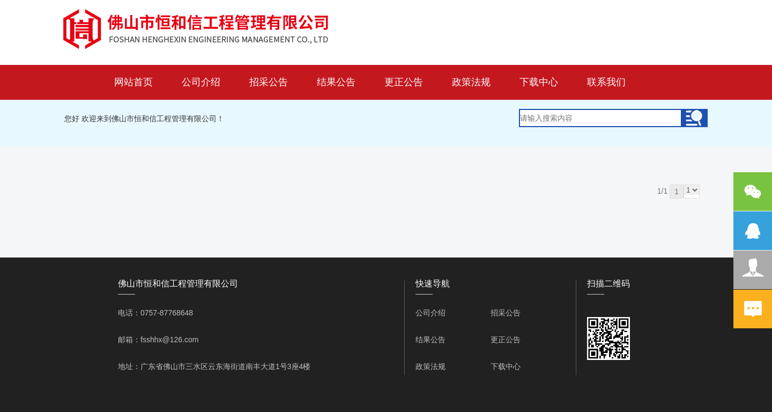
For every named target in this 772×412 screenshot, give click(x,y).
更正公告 (403, 82)
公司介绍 (201, 82)
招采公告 (268, 82)
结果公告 (336, 82)
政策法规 (471, 82)
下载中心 (538, 82)
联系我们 (606, 82)
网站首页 (133, 82)
